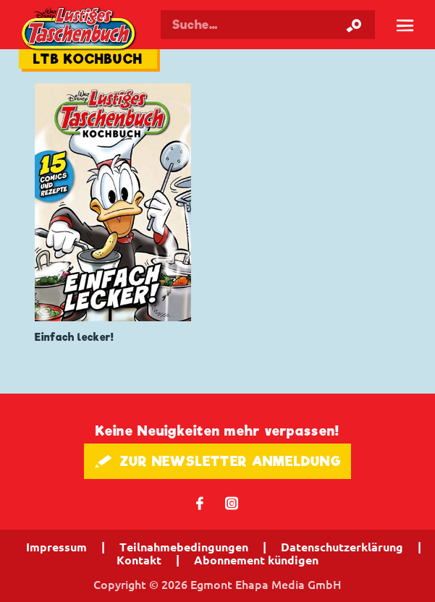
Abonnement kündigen (256, 560)
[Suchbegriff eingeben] (268, 24)
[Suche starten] (354, 24)
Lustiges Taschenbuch (80, 30)
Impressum (56, 547)
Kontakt (139, 560)
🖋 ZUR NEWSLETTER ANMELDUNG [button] (217, 461)
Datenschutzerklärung (342, 547)
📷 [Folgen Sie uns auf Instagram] (232, 502)
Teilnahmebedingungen (183, 547)
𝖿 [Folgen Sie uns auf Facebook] (200, 502)
